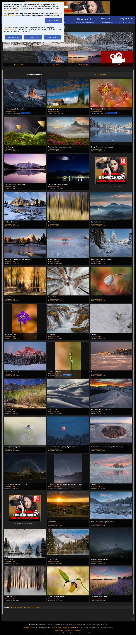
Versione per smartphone (30, 627)
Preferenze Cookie (10, 29)
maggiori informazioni (12, 10)
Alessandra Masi (10, 111)
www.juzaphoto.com (61, 630)
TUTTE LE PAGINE (17, 607)
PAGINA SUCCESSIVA (31, 607)
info (121, 186)
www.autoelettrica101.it (74, 630)
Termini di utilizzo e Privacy (59, 627)
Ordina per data (100, 74)
